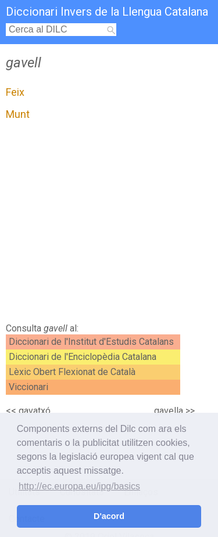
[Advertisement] (109, 224)
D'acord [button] (109, 516)
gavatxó (35, 410)
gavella (168, 410)
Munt (18, 114)
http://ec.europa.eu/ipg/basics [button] (79, 486)
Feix (15, 92)
